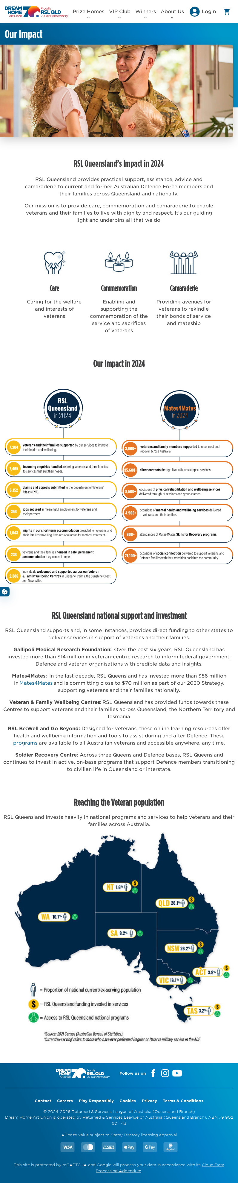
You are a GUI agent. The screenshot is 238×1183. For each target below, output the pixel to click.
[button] (202, 13)
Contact (43, 1100)
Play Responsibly (96, 1100)
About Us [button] (172, 13)
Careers (65, 1100)
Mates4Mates (36, 683)
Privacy (149, 1100)
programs (25, 742)
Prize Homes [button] (88, 13)
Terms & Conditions (183, 1100)
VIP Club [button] (119, 13)
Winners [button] (145, 13)
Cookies (127, 1100)
